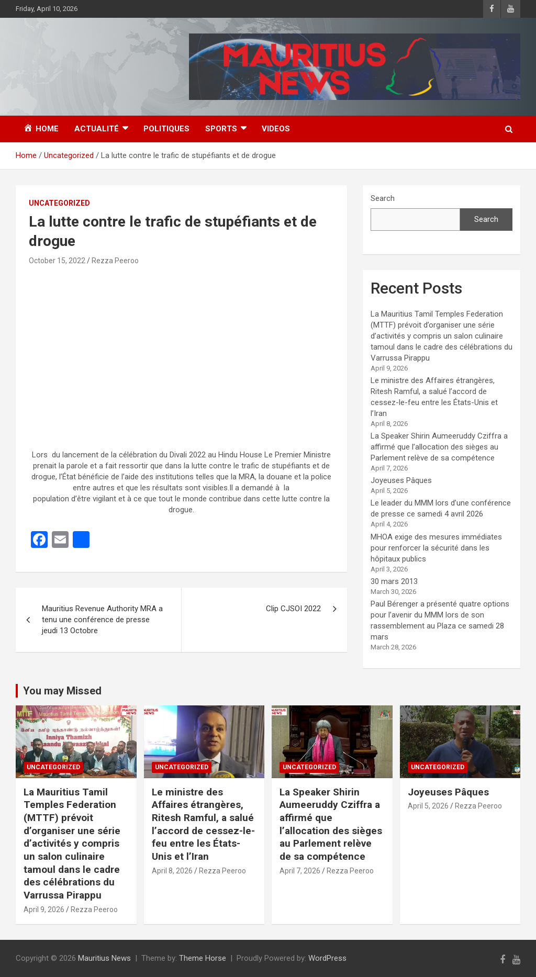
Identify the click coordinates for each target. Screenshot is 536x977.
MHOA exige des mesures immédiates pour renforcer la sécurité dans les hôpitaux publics (436, 548)
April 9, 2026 (44, 909)
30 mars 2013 (394, 581)
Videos (276, 128)
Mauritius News (104, 958)
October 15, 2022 (57, 260)
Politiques (166, 128)
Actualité (96, 128)
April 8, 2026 (172, 871)
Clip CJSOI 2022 (293, 608)
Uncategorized (59, 203)
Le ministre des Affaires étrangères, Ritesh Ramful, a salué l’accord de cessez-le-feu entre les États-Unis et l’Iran (203, 824)
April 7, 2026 (300, 871)
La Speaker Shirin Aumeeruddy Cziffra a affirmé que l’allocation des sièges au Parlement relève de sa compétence (439, 447)
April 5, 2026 (428, 806)
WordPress (327, 958)
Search (383, 198)
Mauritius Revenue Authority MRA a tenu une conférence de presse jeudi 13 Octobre (102, 619)
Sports (221, 128)
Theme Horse (202, 958)
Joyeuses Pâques (401, 480)
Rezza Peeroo (115, 260)
